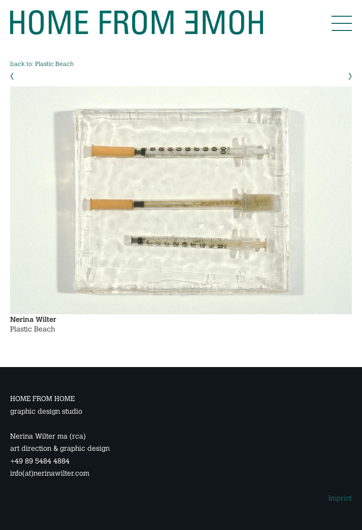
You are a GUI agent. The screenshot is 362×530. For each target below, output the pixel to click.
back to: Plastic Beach (42, 64)
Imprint (340, 498)
